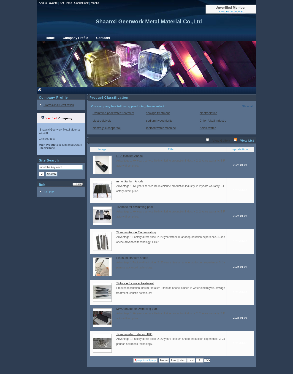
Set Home (66, 3)
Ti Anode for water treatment (135, 283)
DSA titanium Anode (129, 156)
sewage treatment (158, 113)
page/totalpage (145, 360)
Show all (247, 106)
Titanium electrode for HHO (134, 334)
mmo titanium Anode (130, 181)
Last (191, 360)
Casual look (81, 3)
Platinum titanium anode (132, 258)
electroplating (208, 113)
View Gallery (218, 140)
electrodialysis (101, 120)
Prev (173, 360)
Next (182, 360)
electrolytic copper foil (106, 128)
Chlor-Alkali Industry (213, 120)
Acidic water (208, 128)
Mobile (95, 3)
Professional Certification (58, 105)
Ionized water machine (161, 128)
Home (164, 360)
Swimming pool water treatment (113, 113)
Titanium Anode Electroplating (136, 232)
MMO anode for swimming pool (136, 308)
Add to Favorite (48, 3)
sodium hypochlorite (159, 120)
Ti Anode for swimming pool (134, 207)
